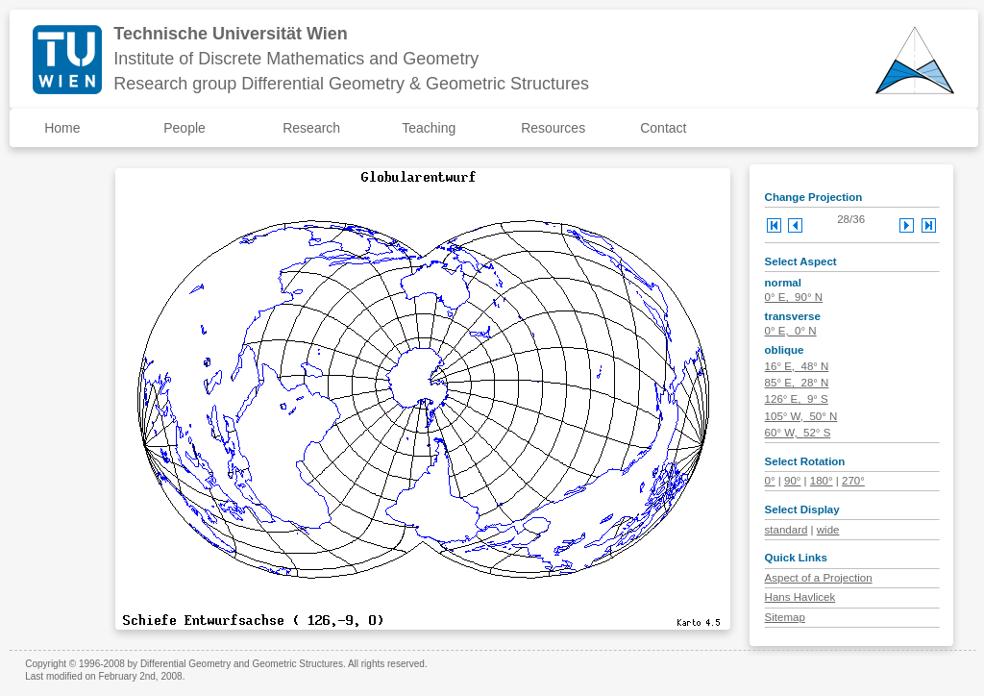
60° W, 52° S (798, 432)
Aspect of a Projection (819, 578)
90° (792, 480)
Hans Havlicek (800, 597)
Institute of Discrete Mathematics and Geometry (296, 58)
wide (828, 529)
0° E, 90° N (794, 297)
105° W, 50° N (801, 416)
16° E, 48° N (797, 366)
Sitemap (785, 617)
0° (770, 480)
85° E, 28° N (797, 382)
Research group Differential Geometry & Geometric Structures (351, 83)
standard (786, 529)
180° (821, 480)
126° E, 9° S (796, 399)
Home (62, 128)
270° (853, 480)
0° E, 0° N (791, 330)
